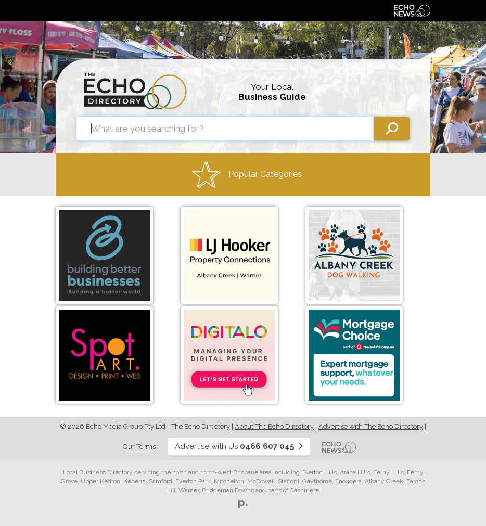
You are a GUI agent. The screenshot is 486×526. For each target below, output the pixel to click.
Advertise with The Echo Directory (370, 426)
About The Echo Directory (274, 426)
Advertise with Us (239, 446)
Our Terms (139, 447)
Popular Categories (247, 175)
